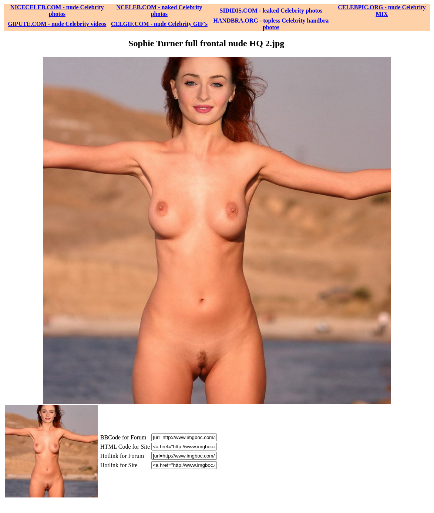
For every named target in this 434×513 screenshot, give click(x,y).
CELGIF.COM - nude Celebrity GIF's (159, 24)
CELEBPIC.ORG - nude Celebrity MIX (381, 10)
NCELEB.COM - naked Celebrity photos (159, 10)
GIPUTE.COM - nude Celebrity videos (57, 24)
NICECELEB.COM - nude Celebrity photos (57, 10)
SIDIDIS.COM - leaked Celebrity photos (271, 10)
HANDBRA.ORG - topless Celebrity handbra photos (271, 23)
